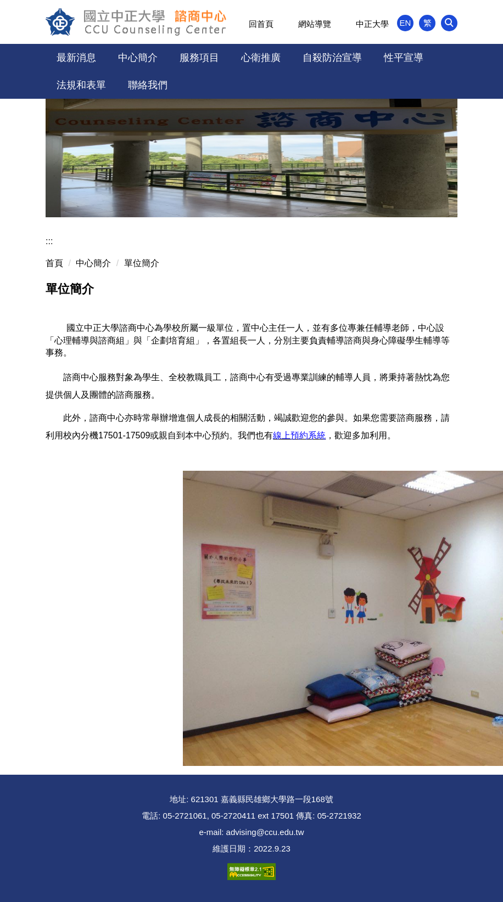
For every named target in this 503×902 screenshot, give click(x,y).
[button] (449, 23)
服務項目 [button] (199, 57)
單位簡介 (141, 263)
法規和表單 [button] (81, 85)
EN (405, 22)
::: (49, 241)
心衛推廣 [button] (261, 57)
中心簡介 (93, 263)
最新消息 (76, 57)
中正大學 (372, 24)
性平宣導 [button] (403, 57)
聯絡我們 (147, 85)
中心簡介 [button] (138, 57)
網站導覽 (314, 24)
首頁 (54, 263)
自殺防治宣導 (332, 57)
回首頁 (261, 24)
